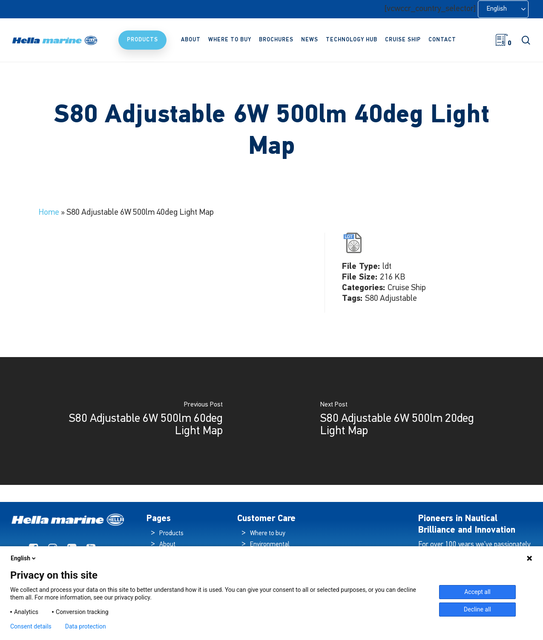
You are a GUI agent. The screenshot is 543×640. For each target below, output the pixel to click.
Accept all (477, 591)
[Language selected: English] (503, 9)
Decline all (477, 609)
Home (48, 212)
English (24, 558)
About (167, 545)
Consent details (31, 626)
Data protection (85, 626)
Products (171, 533)
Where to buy (267, 533)
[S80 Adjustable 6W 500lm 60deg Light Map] (136, 421)
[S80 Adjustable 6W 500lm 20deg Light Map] (407, 421)
